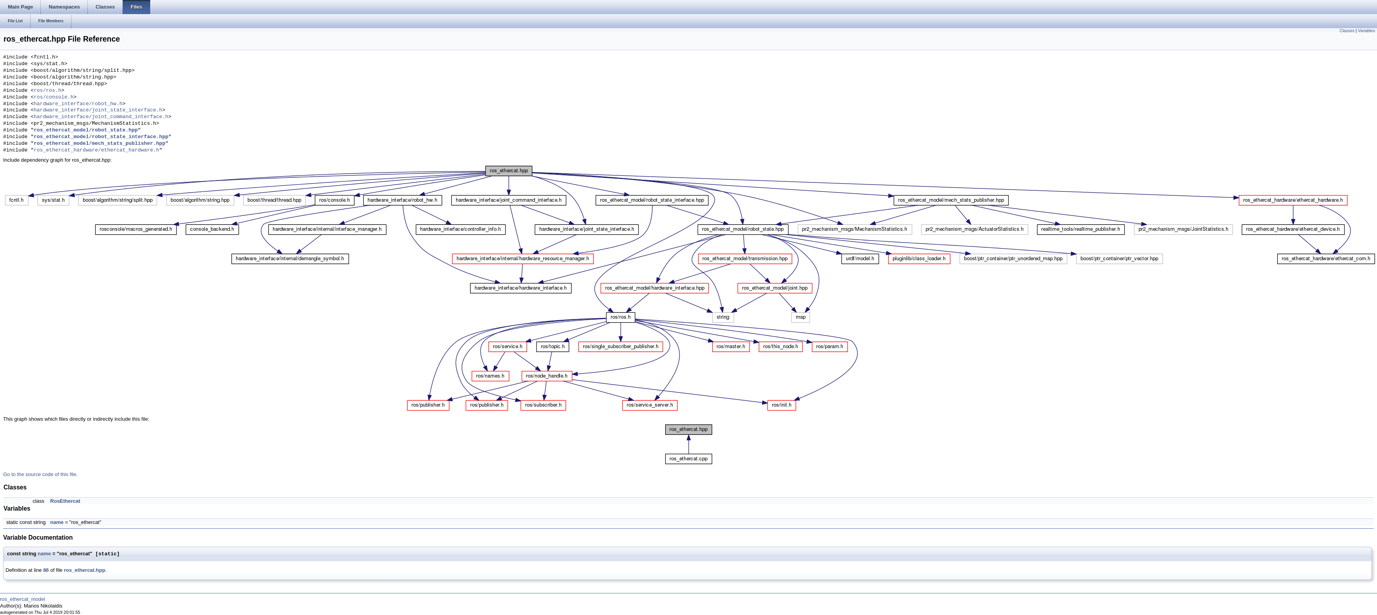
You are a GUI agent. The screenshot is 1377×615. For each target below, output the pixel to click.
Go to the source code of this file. (40, 474)
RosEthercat (65, 501)
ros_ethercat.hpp (84, 570)
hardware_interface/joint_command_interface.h (101, 116)
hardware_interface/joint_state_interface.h (98, 110)
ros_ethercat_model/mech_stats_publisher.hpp (99, 143)
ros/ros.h (47, 90)
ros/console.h (53, 97)
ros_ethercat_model (22, 599)
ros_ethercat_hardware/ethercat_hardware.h (96, 150)
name (57, 522)
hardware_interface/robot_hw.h (78, 104)
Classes (1347, 30)
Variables (1366, 30)
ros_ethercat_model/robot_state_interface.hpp (101, 137)
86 (46, 570)
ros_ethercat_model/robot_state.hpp (86, 130)
